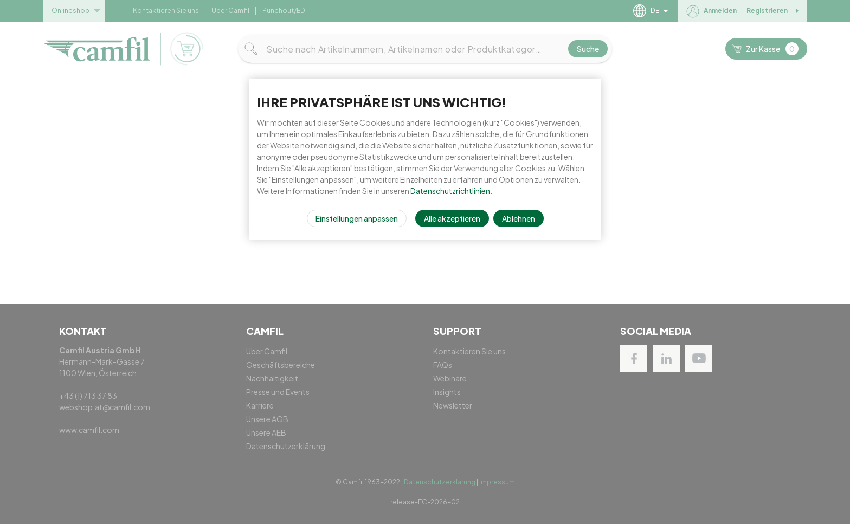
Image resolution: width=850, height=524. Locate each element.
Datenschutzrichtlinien (450, 191)
